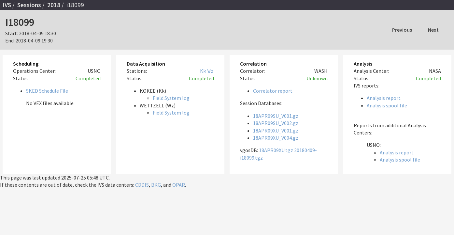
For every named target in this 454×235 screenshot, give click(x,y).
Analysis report (384, 98)
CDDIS (142, 184)
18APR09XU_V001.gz (275, 130)
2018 (53, 5)
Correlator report (272, 90)
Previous (402, 29)
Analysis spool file (387, 105)
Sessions (29, 5)
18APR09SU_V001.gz (275, 116)
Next (433, 29)
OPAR (178, 184)
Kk (203, 71)
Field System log (171, 98)
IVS (7, 5)
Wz (210, 71)
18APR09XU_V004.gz (275, 137)
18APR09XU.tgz (276, 150)
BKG (156, 184)
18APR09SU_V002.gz (275, 123)
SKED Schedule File (47, 90)
